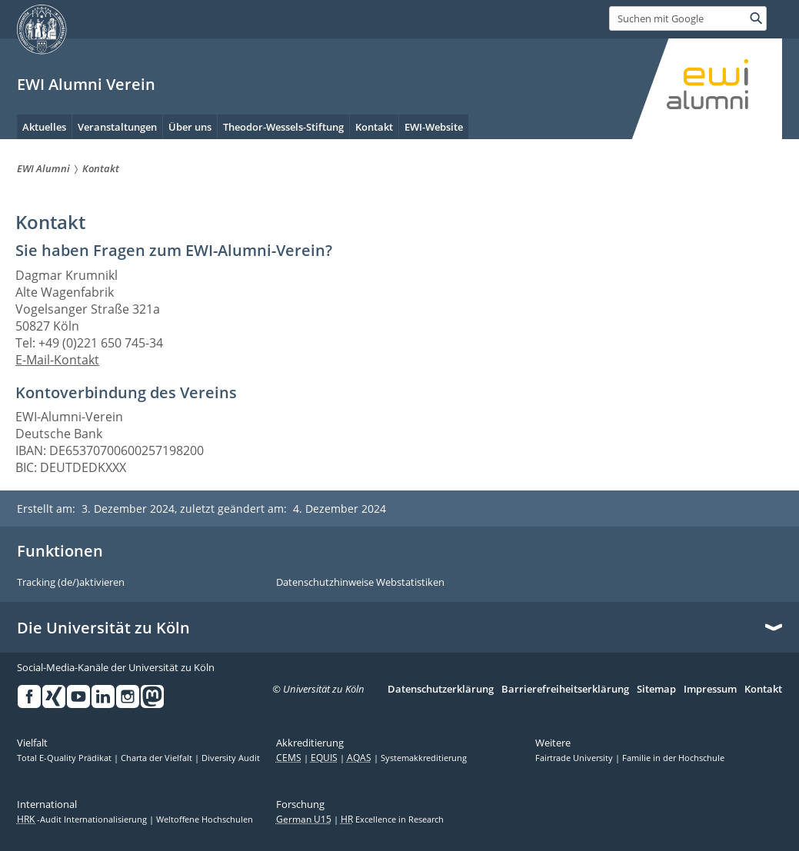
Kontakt (763, 689)
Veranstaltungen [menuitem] (117, 127)
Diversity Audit (230, 758)
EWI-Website (433, 127)
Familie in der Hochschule (673, 758)
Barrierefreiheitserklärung (565, 689)
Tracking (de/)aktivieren (71, 583)
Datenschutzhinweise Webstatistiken (360, 583)
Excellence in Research (392, 819)
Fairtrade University (575, 758)
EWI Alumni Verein (86, 84)
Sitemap (656, 689)
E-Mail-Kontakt (57, 359)
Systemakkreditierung (424, 758)
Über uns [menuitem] (189, 127)
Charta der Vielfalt (158, 758)
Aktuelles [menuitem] (44, 127)
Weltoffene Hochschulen (204, 819)
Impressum (710, 689)
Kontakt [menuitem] (374, 127)
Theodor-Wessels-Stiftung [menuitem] (283, 127)
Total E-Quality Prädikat (65, 758)
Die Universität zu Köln (103, 628)
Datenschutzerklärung (441, 689)
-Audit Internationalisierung (83, 819)
